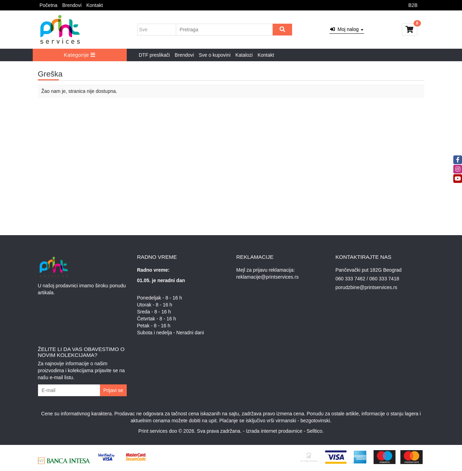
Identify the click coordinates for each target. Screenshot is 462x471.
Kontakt (94, 5)
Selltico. (315, 431)
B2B (412, 5)
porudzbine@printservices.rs (367, 287)
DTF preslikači (154, 55)
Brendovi (71, 5)
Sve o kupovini (214, 55)
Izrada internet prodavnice (274, 431)
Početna (48, 5)
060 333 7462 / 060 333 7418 (367, 278)
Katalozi (244, 55)
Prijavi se (113, 390)
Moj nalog (346, 29)
